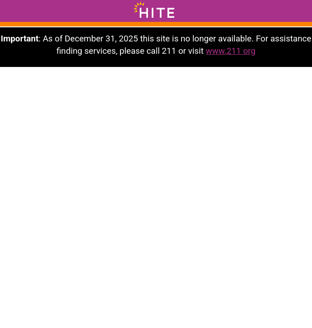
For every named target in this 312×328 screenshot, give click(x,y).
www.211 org (230, 51)
